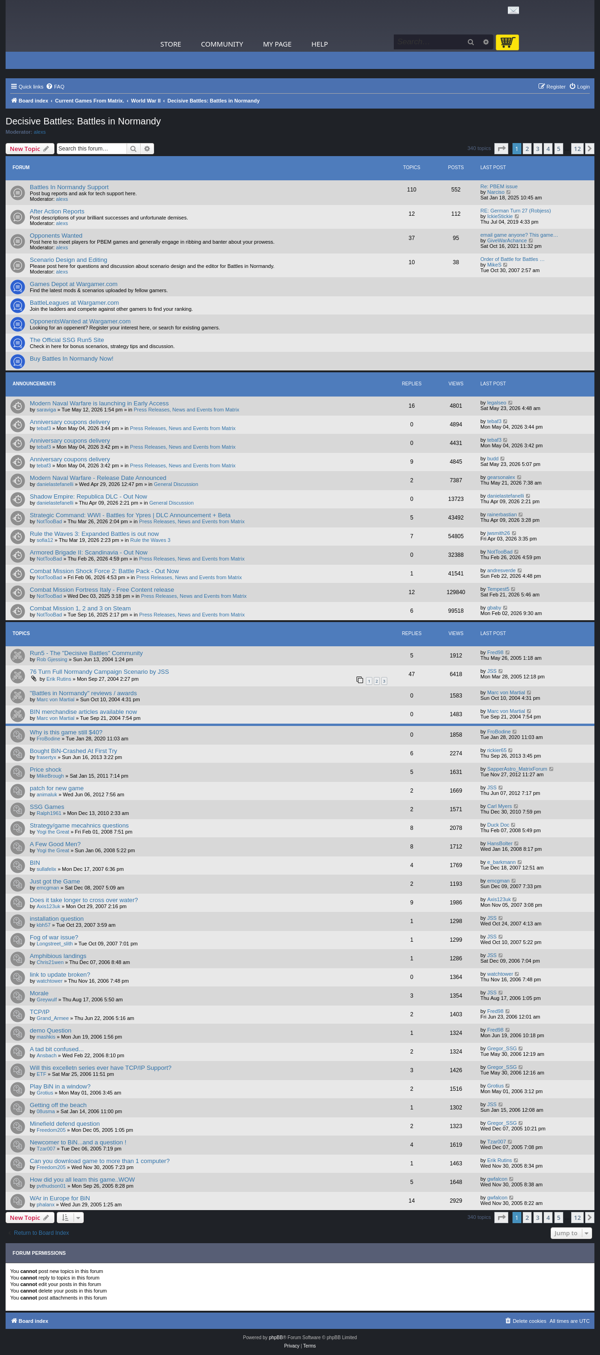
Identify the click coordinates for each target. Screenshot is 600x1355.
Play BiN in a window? (60, 1086)
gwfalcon (497, 1179)
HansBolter (499, 843)
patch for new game (57, 788)
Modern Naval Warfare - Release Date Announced (98, 477)
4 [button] (548, 148)
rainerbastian (502, 514)
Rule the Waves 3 (150, 540)
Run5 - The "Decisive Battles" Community (86, 653)
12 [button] (577, 148)
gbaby (494, 607)
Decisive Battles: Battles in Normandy (83, 121)
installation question (57, 918)
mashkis (46, 1037)
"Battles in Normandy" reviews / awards (83, 693)
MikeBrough (50, 776)
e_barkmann (501, 862)
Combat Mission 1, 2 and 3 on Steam (80, 608)
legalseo (496, 402)
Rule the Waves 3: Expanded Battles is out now (94, 533)
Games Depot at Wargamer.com (74, 284)
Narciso (496, 192)
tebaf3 (44, 428)
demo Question (50, 1030)
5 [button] (558, 148)
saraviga (46, 409)
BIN (35, 862)
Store (171, 43)
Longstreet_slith (55, 943)
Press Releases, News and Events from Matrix (186, 409)
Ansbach (47, 1055)
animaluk (47, 794)
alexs (40, 132)
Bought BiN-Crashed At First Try (73, 750)
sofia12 (45, 540)
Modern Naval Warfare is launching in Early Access (99, 403)
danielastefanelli (55, 484)
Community (222, 43)
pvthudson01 (51, 1186)
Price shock (45, 769)
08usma (46, 1111)
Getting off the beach (58, 1105)
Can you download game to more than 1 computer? (100, 1160)
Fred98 (495, 652)
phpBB (276, 1337)
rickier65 (497, 750)
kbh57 (44, 925)
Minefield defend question (65, 1123)
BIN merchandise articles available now (83, 711)
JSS (492, 671)
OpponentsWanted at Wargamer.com (80, 321)
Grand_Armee (53, 1018)
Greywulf (47, 999)
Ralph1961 (49, 813)
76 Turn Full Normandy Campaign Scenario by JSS (99, 671)
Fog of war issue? (54, 937)
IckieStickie (500, 216)
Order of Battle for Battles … (512, 259)
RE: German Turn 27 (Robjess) (515, 210)
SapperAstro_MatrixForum (517, 769)
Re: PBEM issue (499, 186)
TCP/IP (40, 1011)
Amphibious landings (58, 955)
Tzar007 (46, 1148)
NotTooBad (49, 521)
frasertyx (46, 757)
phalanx (46, 1204)
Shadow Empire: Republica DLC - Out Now (88, 496)
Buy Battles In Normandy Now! (72, 358)
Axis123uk (49, 906)
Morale (39, 993)
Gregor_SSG (502, 1048)
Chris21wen (50, 962)
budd (493, 458)
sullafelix (46, 869)
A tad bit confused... (57, 1049)
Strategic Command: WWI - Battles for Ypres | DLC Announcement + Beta (130, 515)
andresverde (501, 570)
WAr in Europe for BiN (60, 1198)
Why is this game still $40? (66, 732)
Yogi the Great (53, 832)
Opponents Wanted (56, 235)
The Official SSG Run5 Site (67, 339)
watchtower (50, 981)
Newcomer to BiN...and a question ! (78, 1142)
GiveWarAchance (507, 240)
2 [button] (527, 148)
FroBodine (49, 738)
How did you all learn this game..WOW (82, 1179)
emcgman (48, 887)
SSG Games (47, 806)
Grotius (45, 1092)
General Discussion (176, 484)
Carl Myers (499, 806)
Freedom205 (51, 1130)
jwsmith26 (498, 533)
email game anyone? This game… (519, 235)
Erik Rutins (59, 679)
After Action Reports (57, 211)
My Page (277, 43)
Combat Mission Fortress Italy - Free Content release (102, 589)
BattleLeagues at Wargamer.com (74, 302)
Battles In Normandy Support (69, 187)
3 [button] (537, 148)
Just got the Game (55, 881)
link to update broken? (60, 974)
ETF (42, 1074)
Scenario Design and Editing (68, 259)
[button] (501, 148)
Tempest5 (498, 589)
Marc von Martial (55, 699)
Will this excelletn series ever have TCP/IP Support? (100, 1067)
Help (319, 43)
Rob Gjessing (52, 659)
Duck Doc (498, 825)
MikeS (494, 264)
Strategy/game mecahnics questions (79, 825)
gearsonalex (501, 477)
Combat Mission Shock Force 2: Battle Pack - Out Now (104, 571)
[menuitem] (55, 86)
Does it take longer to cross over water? (84, 899)
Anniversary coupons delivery (70, 421)
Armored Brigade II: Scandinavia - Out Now (89, 552)
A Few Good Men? (55, 844)
